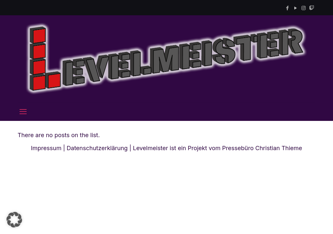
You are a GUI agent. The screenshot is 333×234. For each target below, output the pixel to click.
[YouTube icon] (295, 8)
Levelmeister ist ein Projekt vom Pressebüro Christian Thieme (217, 148)
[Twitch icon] (311, 8)
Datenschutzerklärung (97, 148)
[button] (14, 219)
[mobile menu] (23, 111)
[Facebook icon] (287, 8)
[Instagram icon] (303, 8)
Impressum (46, 148)
